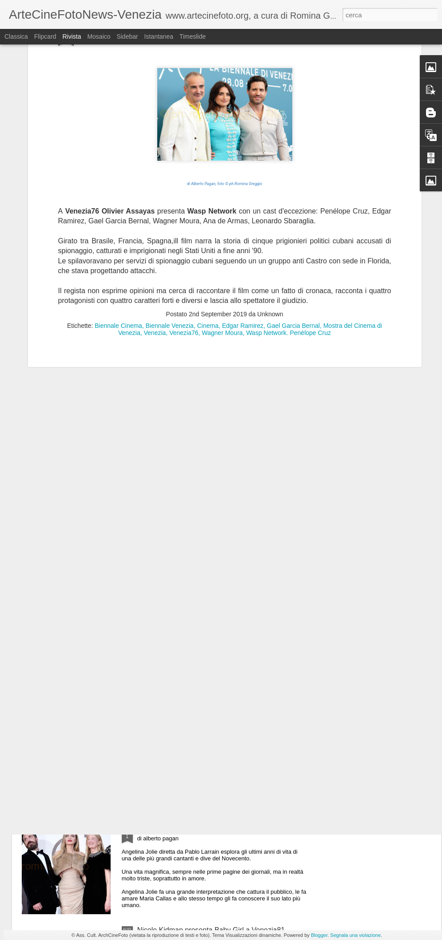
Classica (16, 36)
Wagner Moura (222, 211)
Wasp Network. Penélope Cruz (288, 211)
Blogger (319, 935)
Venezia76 (183, 211)
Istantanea (158, 36)
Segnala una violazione (355, 935)
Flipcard (45, 36)
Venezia (155, 211)
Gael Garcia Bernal (293, 204)
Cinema (208, 204)
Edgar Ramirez (242, 204)
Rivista (71, 36)
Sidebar (127, 36)
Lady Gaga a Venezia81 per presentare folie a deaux (220, 627)
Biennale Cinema (118, 204)
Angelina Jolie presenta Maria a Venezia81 (204, 829)
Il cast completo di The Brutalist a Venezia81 (207, 728)
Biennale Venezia (170, 204)
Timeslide (192, 36)
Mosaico (98, 36)
